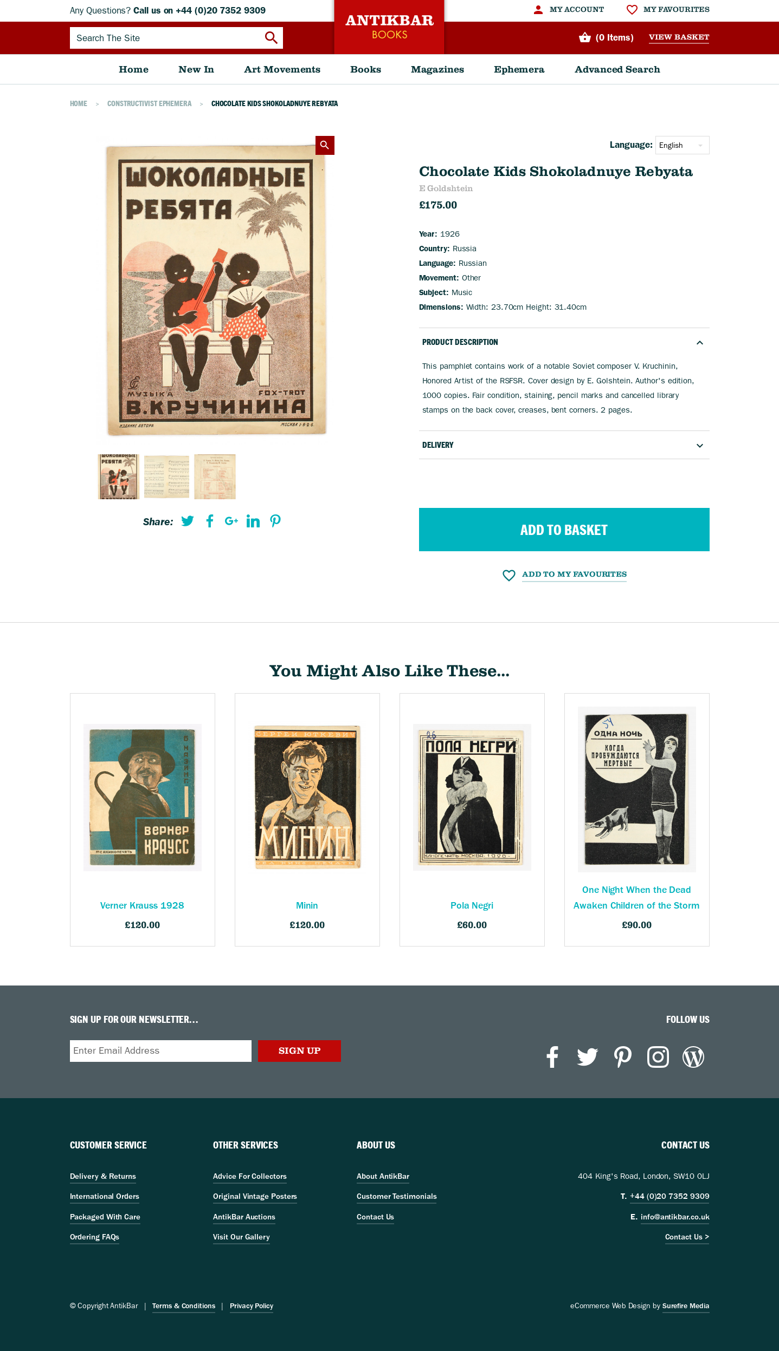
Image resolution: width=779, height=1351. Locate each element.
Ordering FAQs (95, 1237)
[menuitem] (568, 9)
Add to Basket (564, 529)
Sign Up (299, 1050)
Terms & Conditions (183, 1305)
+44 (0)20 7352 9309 (669, 1196)
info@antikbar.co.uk (675, 1217)
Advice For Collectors (249, 1176)
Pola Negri (471, 905)
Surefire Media (686, 1305)
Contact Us (375, 1217)
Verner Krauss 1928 (142, 905)
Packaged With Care (105, 1217)
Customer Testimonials (396, 1196)
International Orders (104, 1196)
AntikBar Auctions (244, 1217)
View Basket (679, 37)
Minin (307, 905)
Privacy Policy (251, 1305)
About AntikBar (383, 1176)
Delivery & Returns (103, 1176)
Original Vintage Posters (255, 1196)
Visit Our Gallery (241, 1237)
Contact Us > (687, 1237)
